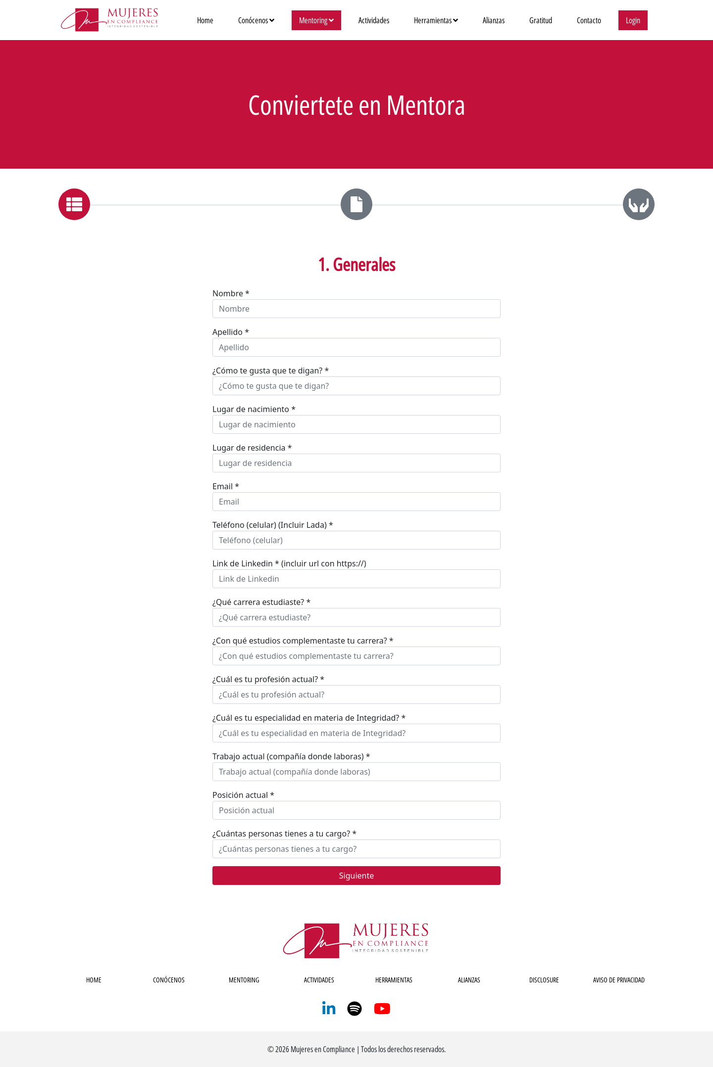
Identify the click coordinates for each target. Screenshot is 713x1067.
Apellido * (230, 331)
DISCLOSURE (544, 979)
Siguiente (356, 875)
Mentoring (316, 20)
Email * (225, 486)
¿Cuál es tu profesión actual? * (268, 679)
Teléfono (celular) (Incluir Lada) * (272, 524)
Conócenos (256, 20)
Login (633, 20)
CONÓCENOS (169, 979)
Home (209, 20)
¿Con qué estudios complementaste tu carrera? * (303, 640)
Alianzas (494, 20)
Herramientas (436, 20)
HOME (94, 979)
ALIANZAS (469, 979)
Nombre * (231, 293)
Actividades (373, 20)
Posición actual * (243, 794)
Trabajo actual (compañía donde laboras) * (291, 756)
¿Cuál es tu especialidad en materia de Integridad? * (309, 717)
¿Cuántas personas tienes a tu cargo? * (284, 833)
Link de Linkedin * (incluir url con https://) (289, 563)
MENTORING (244, 979)
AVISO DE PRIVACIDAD (619, 979)
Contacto (589, 20)
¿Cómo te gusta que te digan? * (270, 370)
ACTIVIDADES (319, 979)
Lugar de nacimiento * (254, 409)
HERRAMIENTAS (393, 979)
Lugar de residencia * (252, 447)
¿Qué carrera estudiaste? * (261, 602)
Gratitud (540, 20)
